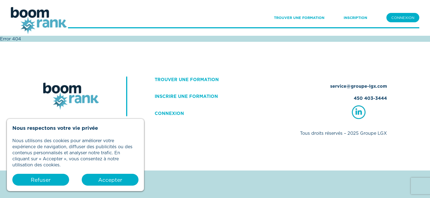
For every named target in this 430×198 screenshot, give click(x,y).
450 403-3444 (370, 98)
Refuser (41, 179)
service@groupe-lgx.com (358, 86)
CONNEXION (402, 17)
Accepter (110, 179)
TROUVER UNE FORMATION (299, 17)
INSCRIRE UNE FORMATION (186, 96)
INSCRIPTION (355, 17)
